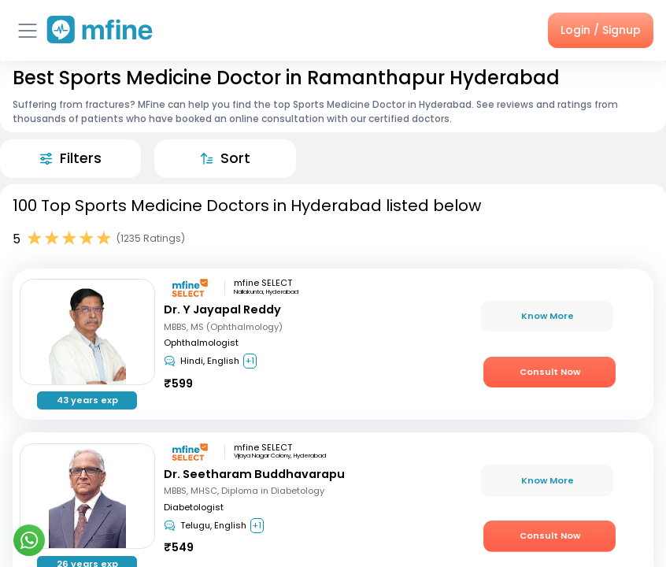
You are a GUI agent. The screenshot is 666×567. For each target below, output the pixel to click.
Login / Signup (601, 30)
